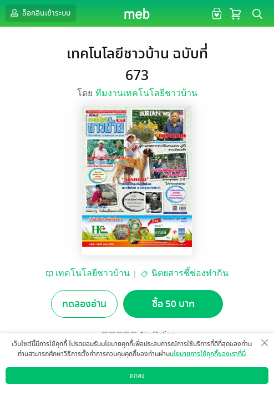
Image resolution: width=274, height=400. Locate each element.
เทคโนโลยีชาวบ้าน (92, 273)
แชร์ (207, 375)
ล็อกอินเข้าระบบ (39, 13)
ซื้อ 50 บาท (173, 304)
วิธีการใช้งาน (209, 391)
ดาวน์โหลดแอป (67, 391)
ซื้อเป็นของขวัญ (114, 375)
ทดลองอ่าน (84, 304)
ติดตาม (160, 375)
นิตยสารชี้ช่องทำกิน (190, 273)
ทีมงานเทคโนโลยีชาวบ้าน (146, 93)
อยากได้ (67, 375)
